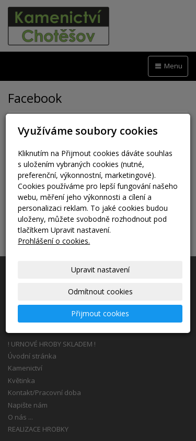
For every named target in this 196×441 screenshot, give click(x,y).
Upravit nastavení (100, 270)
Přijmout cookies (100, 313)
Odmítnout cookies (100, 291)
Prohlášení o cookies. (54, 241)
